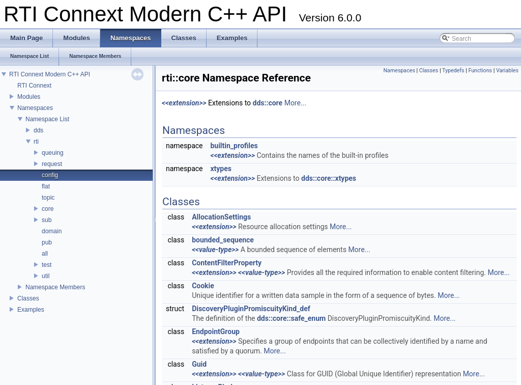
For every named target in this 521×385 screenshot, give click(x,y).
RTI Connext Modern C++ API (49, 74)
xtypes (220, 168)
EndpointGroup (216, 331)
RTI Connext (34, 85)
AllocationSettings (221, 217)
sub (46, 220)
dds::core (268, 103)
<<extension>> (184, 103)
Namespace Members (55, 287)
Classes (28, 298)
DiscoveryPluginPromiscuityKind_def (251, 309)
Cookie (203, 286)
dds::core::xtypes (328, 178)
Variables (507, 70)
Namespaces (35, 108)
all (45, 253)
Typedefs (453, 70)
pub (47, 242)
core (47, 208)
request (52, 164)
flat (46, 186)
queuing (53, 152)
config (50, 175)
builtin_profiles (233, 146)
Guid (199, 364)
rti (36, 141)
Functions (480, 70)
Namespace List (47, 119)
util (45, 276)
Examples (30, 309)
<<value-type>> (215, 249)
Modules (28, 96)
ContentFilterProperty (227, 263)
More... (295, 103)
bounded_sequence (223, 240)
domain (52, 231)
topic (48, 197)
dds (38, 130)
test (46, 264)
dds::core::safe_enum (291, 318)
